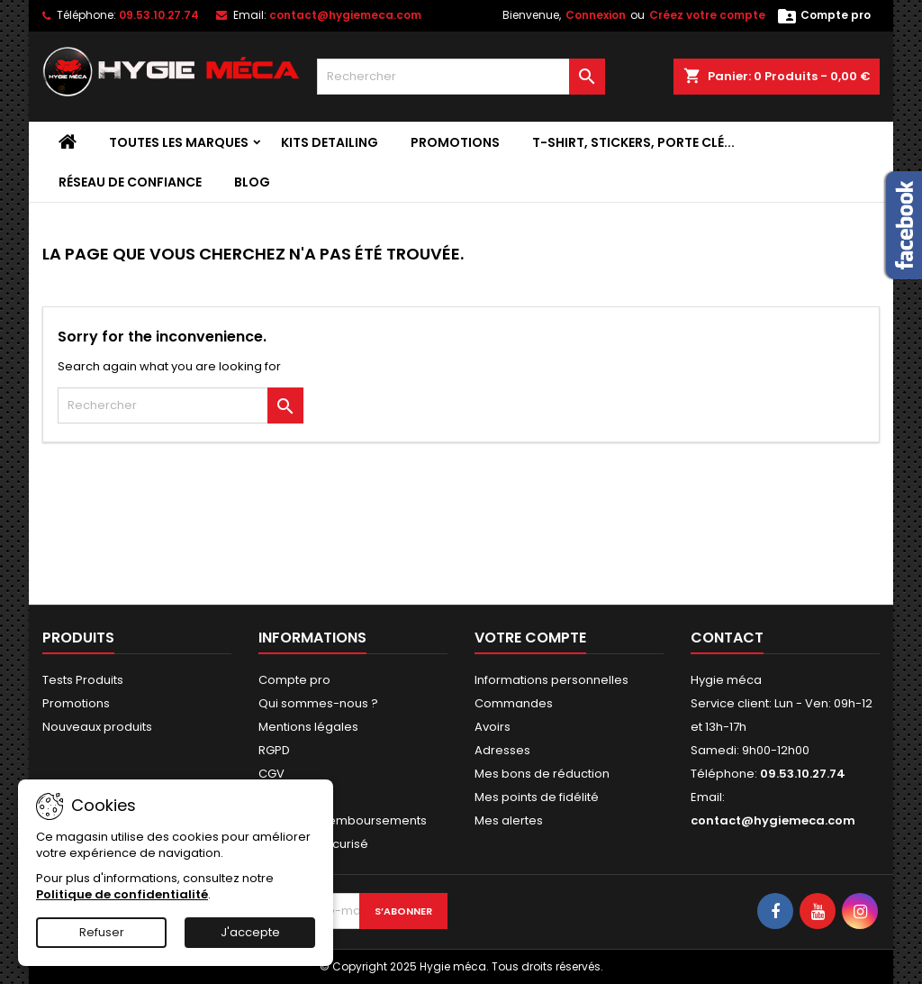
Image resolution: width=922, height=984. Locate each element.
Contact (727, 637)
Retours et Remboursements (342, 820)
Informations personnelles (551, 679)
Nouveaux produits (97, 726)
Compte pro (294, 679)
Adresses (502, 750)
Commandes (514, 703)
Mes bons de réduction (542, 773)
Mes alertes (509, 820)
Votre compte (530, 637)
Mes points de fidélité (537, 797)
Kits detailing (329, 142)
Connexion (595, 15)
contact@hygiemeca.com (345, 15)
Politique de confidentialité (122, 894)
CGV (271, 773)
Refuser (101, 932)
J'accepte (250, 932)
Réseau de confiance (130, 182)
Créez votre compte (707, 15)
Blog (252, 182)
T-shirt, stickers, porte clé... (633, 142)
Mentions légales (308, 726)
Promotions (455, 142)
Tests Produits (82, 679)
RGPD (274, 750)
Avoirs (493, 726)
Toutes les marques (179, 142)
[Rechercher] (461, 77)
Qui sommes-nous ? (318, 703)
